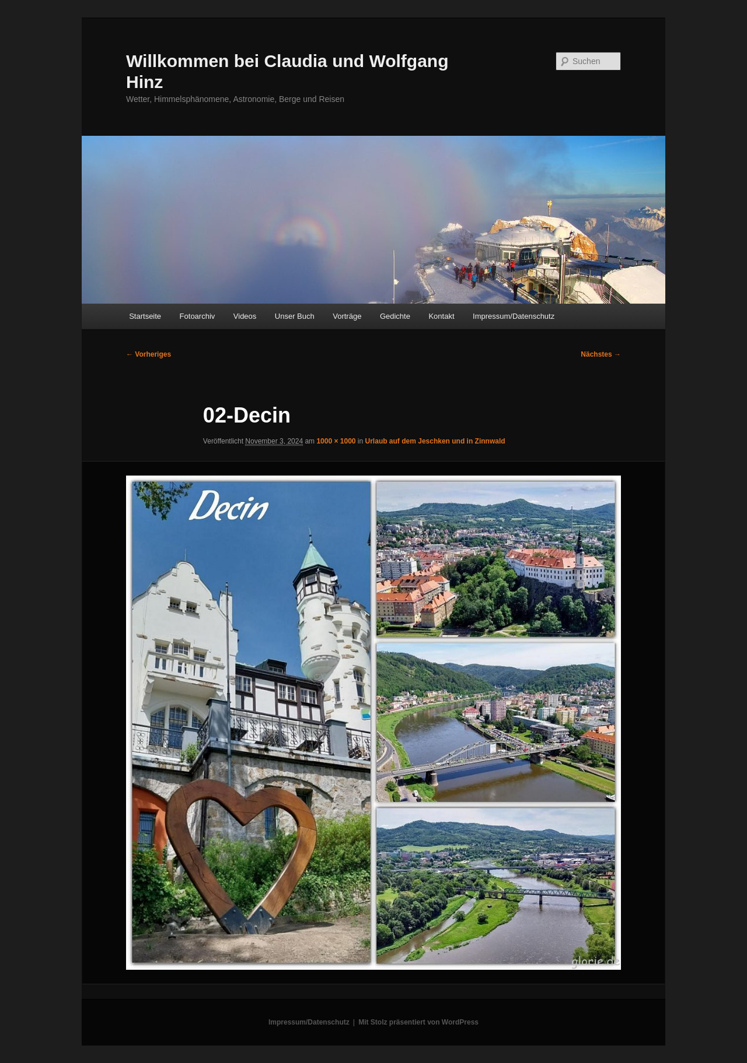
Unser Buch (295, 316)
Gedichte (395, 316)
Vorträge (347, 316)
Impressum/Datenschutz (513, 316)
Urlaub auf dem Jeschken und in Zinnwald (435, 441)
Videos (245, 316)
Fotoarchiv (197, 316)
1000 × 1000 (335, 441)
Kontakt (441, 316)
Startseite (145, 316)
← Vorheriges (148, 354)
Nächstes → (601, 354)
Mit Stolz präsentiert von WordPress (418, 1022)
